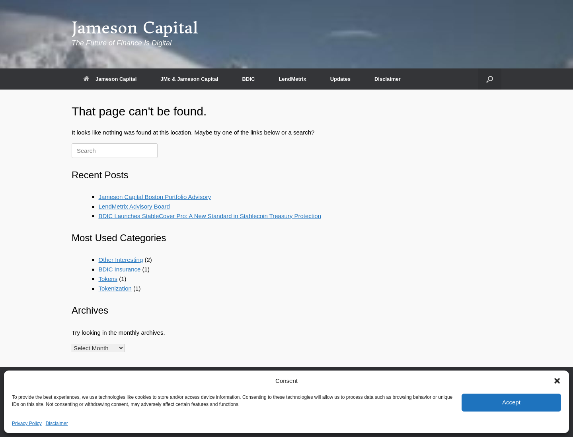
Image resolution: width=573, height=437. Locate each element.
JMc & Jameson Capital (189, 79)
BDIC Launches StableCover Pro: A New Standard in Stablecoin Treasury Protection (210, 216)
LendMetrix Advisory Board (134, 206)
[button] (557, 381)
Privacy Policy (27, 423)
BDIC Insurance (120, 269)
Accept (511, 402)
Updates (340, 79)
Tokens (108, 278)
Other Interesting (121, 259)
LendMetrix (292, 79)
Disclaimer (57, 423)
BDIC (248, 79)
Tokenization (115, 288)
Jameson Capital (110, 79)
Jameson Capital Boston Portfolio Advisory (155, 196)
